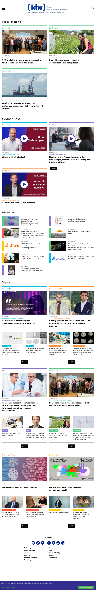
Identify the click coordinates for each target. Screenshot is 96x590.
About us (51, 548)
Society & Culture (29, 550)
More (54, 168)
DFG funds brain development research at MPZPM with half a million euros (22, 61)
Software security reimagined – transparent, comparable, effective (19, 322)
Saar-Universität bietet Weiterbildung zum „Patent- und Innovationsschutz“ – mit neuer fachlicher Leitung (32, 234)
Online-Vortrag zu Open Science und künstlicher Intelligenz (81, 257)
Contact (51, 555)
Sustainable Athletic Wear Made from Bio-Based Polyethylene (35, 350)
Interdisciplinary (29, 560)
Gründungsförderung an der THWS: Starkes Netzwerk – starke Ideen (33, 257)
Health (26, 553)
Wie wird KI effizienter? (13, 157)
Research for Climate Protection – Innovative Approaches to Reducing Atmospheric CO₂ (81, 515)
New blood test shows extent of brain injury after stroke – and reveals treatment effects (36, 435)
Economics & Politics (30, 558)
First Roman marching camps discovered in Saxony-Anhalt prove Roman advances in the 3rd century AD (83, 351)
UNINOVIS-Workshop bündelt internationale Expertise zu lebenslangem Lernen (31, 246)
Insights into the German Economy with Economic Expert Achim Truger (10, 514)
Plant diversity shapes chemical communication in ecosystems (64, 61)
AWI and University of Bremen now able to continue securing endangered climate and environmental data (83, 436)
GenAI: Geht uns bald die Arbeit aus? (20, 202)
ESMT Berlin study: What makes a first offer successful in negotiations (36, 514)
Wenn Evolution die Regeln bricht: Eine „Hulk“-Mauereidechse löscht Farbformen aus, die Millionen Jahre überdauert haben (81, 247)
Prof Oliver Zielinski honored (59, 513)
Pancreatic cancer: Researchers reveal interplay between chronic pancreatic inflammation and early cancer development (20, 406)
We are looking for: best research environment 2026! (65, 488)
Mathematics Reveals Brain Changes (19, 487)
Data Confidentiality (54, 553)
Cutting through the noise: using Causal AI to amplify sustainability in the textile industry (69, 323)
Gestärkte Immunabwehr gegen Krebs (79, 232)
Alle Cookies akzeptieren (86, 587)
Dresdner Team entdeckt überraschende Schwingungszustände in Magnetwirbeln (30, 222)
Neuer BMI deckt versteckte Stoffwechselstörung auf (77, 220)
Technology (27, 548)
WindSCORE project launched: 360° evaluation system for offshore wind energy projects (23, 106)
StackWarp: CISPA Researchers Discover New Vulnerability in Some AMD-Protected (11, 351)
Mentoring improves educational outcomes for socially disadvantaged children (58, 351)
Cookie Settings (53, 557)
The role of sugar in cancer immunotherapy (11, 434)
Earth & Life (27, 555)
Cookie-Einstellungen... (8, 587)
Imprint (51, 550)
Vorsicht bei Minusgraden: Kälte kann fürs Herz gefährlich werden (32, 269)
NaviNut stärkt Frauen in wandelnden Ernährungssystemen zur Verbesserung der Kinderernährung (69, 160)
